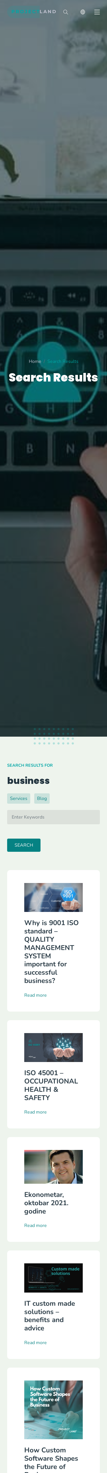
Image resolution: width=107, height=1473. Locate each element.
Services (18, 798)
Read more (35, 1022)
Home (34, 364)
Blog (42, 798)
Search (24, 845)
